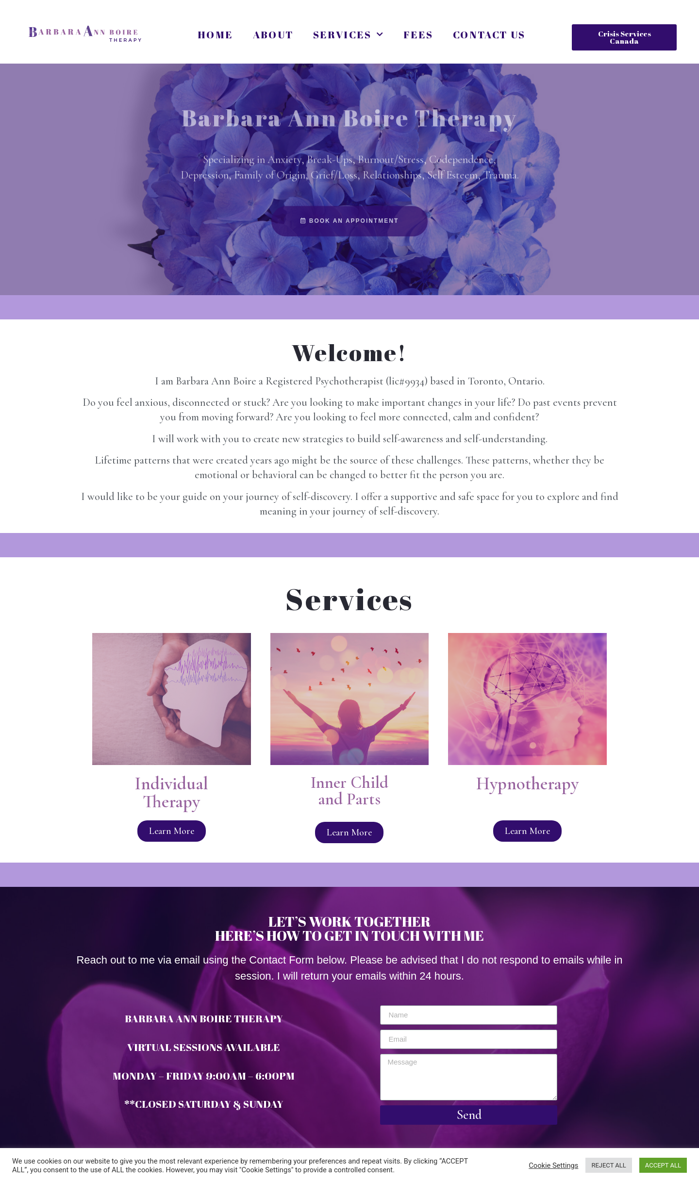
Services (348, 34)
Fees (418, 34)
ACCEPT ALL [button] (663, 1165)
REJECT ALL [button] (608, 1165)
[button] (624, 37)
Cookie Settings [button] (553, 1165)
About (273, 34)
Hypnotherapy (527, 784)
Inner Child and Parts (349, 791)
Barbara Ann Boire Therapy (349, 99)
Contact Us (489, 34)
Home (215, 34)
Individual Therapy (171, 793)
